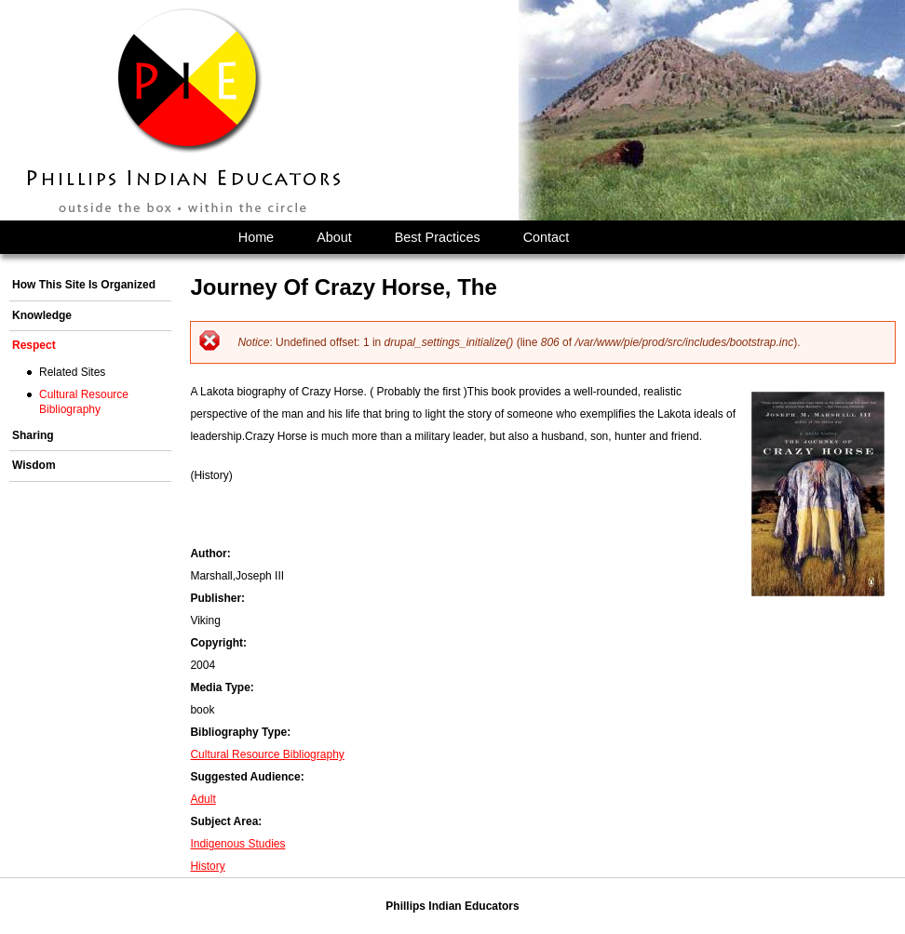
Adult (202, 799)
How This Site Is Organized (83, 284)
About (334, 237)
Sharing (33, 435)
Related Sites (72, 372)
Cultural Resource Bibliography (267, 754)
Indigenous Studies (237, 843)
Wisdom (34, 465)
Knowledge (42, 315)
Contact (546, 237)
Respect (34, 345)
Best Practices (437, 237)
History (207, 866)
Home (256, 237)
